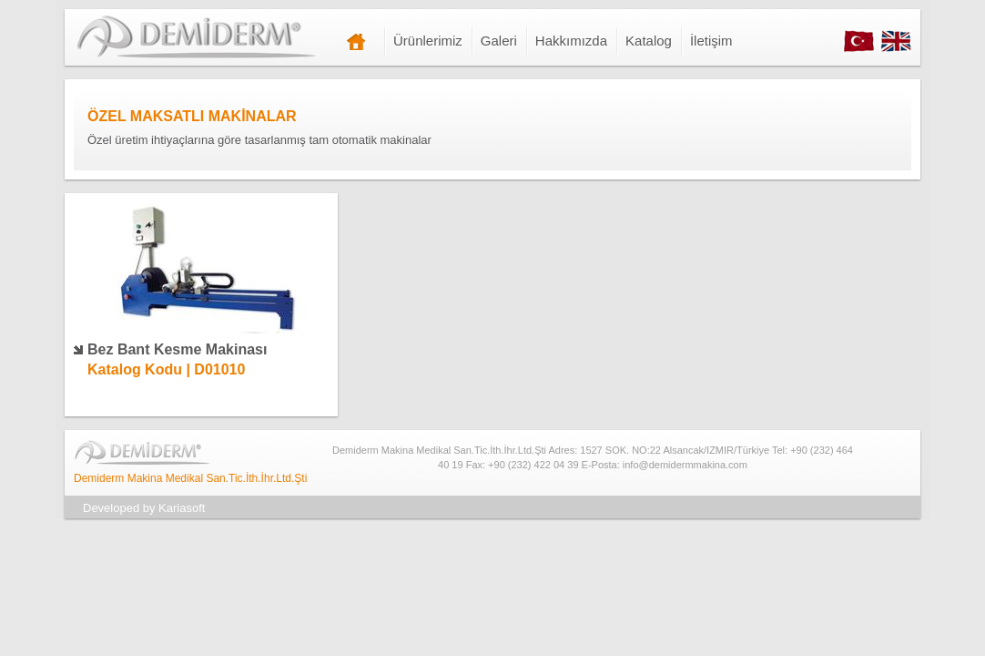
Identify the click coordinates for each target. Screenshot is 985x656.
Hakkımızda (571, 40)
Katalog (648, 40)
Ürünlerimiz (427, 40)
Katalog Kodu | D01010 (166, 369)
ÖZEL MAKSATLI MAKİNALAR (192, 116)
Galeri (499, 40)
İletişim (711, 40)
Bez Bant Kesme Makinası (177, 349)
